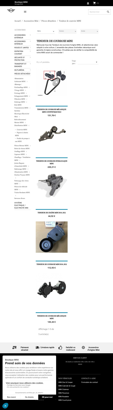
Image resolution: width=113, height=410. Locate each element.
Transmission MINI (21, 108)
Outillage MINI (19, 151)
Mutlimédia (19, 70)
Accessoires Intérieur (20, 43)
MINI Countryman (64, 400)
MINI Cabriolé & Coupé (66, 386)
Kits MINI (18, 105)
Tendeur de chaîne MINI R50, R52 (52, 213)
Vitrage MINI (19, 90)
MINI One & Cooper (65, 382)
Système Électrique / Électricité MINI (21, 205)
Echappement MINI (21, 96)
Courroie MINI (22, 130)
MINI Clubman (63, 389)
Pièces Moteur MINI (21, 145)
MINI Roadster (63, 397)
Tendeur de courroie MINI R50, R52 (51, 264)
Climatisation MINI (21, 172)
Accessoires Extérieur (20, 36)
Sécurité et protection (19, 59)
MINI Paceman (63, 393)
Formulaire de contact (89, 382)
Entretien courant (18, 52)
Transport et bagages (20, 65)
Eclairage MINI (19, 102)
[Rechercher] (99, 12)
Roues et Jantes (21, 48)
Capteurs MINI (19, 154)
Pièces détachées (22, 74)
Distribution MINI (21, 125)
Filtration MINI (20, 99)
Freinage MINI (19, 93)
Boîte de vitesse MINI (22, 148)
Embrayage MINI (20, 169)
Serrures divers (19, 198)
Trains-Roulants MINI (22, 192)
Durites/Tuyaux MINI (22, 175)
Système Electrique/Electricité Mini (21, 114)
